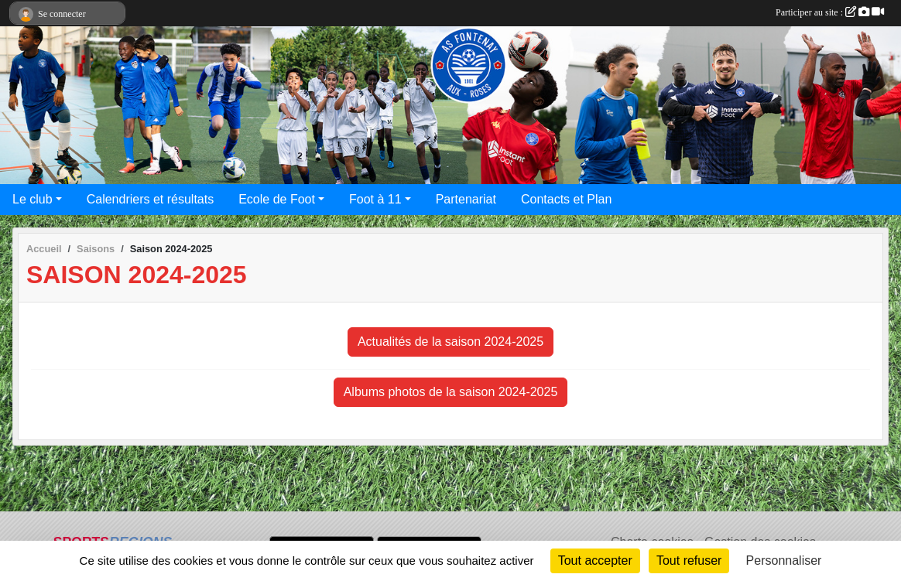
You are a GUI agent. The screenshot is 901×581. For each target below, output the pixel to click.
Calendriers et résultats (150, 199)
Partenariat (466, 199)
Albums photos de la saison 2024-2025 (451, 391)
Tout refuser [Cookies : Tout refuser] (688, 560)
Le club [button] (32, 199)
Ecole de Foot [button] (276, 199)
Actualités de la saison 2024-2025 (450, 341)
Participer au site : (830, 12)
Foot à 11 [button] (375, 199)
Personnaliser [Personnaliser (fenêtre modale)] (784, 560)
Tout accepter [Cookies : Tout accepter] (595, 560)
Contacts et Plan (566, 199)
